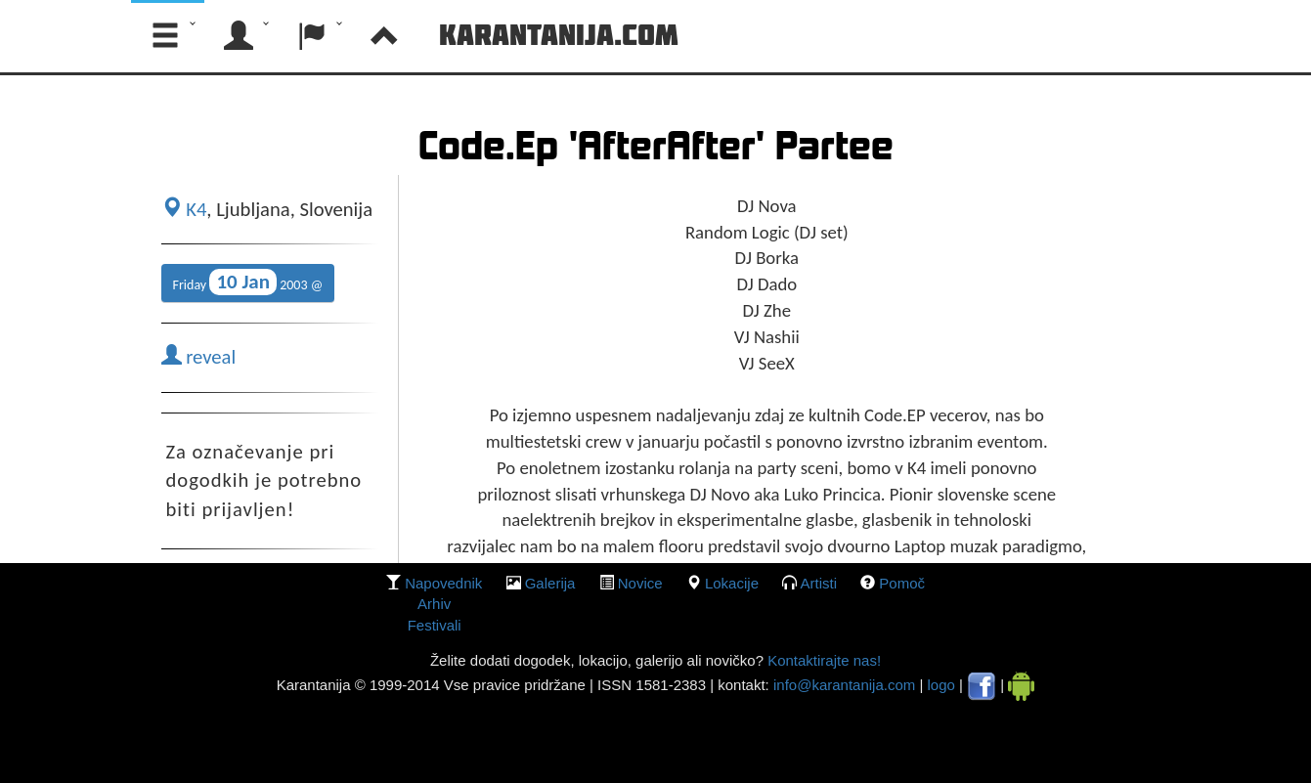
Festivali (434, 625)
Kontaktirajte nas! (822, 660)
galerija (550, 583)
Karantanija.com (558, 34)
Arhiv (434, 603)
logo (941, 684)
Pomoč (902, 583)
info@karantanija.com (844, 684)
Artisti (819, 583)
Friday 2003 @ (248, 282)
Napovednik (443, 583)
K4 (184, 209)
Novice (640, 583)
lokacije (732, 583)
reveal (199, 357)
